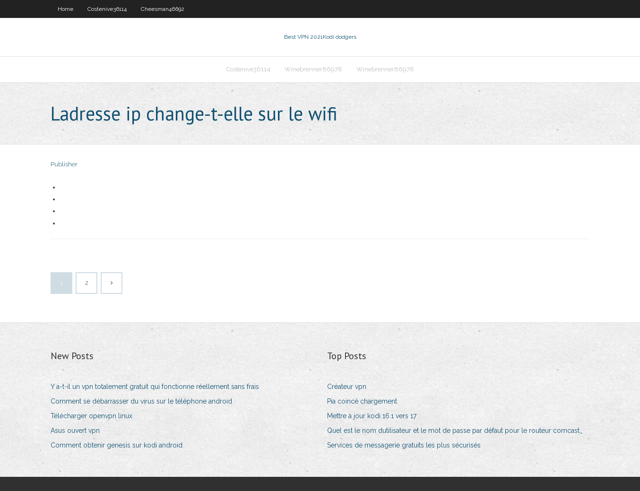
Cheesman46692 (162, 9)
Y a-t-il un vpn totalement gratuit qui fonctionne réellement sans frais (155, 386)
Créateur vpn (346, 386)
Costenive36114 (107, 9)
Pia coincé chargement (362, 401)
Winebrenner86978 (313, 69)
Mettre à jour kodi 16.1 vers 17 (371, 416)
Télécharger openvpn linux (91, 416)
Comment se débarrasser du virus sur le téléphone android (141, 401)
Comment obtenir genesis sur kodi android (116, 445)
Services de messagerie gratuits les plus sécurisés (404, 445)
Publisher (64, 164)
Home (65, 9)
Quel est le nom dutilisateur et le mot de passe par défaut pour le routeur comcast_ (455, 430)
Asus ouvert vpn (75, 430)
